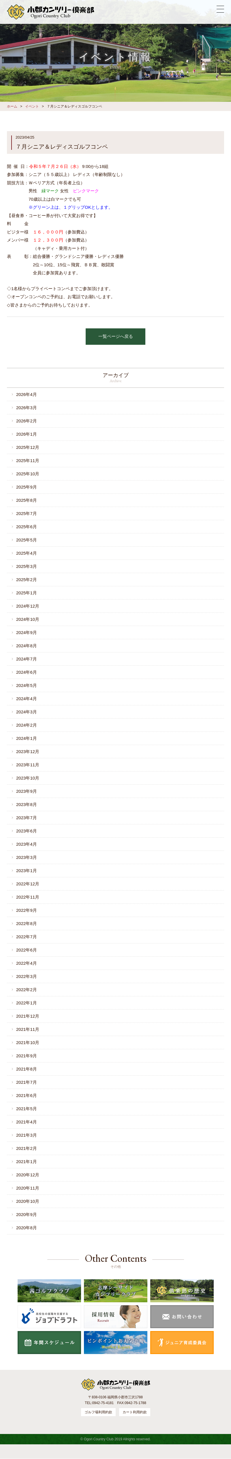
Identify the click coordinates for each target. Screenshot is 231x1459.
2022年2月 (26, 989)
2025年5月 (26, 539)
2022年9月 (26, 910)
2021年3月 (26, 1135)
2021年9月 (26, 1055)
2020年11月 (27, 1188)
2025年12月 (27, 447)
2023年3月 (26, 857)
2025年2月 (26, 579)
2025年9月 (26, 487)
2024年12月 (27, 606)
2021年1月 (26, 1161)
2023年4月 (26, 844)
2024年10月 (27, 619)
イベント (32, 106)
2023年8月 (26, 804)
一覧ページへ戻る (115, 336)
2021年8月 (26, 1069)
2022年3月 (26, 976)
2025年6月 (26, 526)
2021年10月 (27, 1042)
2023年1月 (26, 870)
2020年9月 (26, 1214)
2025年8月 (26, 500)
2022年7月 (26, 936)
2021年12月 (27, 1016)
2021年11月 (27, 1029)
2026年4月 (26, 394)
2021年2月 (26, 1148)
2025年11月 (27, 460)
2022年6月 (26, 949)
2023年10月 (27, 778)
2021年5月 (26, 1108)
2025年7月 (26, 513)
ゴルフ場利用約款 (98, 1412)
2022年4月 (26, 963)
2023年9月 (26, 791)
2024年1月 (26, 738)
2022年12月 (27, 883)
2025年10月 (27, 473)
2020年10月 (27, 1201)
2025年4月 (26, 553)
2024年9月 (26, 632)
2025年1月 (26, 592)
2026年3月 (26, 407)
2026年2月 (26, 420)
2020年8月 (26, 1227)
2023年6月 (26, 830)
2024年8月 (26, 645)
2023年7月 (26, 817)
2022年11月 (27, 897)
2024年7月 (26, 658)
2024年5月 (26, 685)
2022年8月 (26, 923)
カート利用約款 (135, 1412)
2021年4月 (26, 1121)
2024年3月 (26, 711)
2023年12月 (27, 751)
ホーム (12, 106)
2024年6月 (26, 672)
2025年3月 (26, 566)
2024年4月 (26, 698)
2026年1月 (26, 434)
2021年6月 (26, 1095)
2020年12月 (27, 1174)
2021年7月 (26, 1082)
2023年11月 (27, 764)
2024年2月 (26, 725)
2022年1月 (26, 1002)
